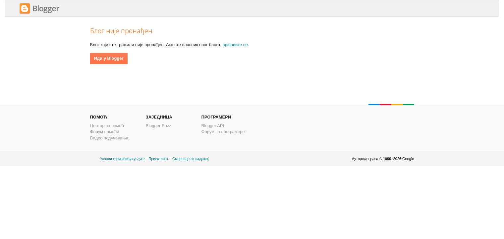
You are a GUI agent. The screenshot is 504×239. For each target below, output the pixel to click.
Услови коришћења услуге (122, 159)
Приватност (158, 159)
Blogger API (212, 125)
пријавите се (235, 44)
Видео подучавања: (110, 137)
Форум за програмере (223, 131)
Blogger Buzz (158, 125)
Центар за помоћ (107, 125)
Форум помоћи (104, 131)
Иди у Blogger (109, 58)
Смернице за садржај (190, 159)
